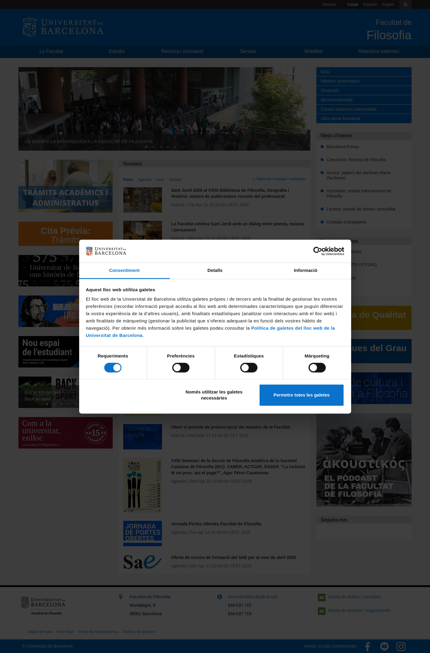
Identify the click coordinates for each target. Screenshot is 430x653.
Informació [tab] (306, 270)
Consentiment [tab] (124, 270)
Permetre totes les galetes (301, 395)
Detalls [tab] (215, 270)
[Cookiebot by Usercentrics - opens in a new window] (317, 251)
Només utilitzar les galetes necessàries (214, 395)
